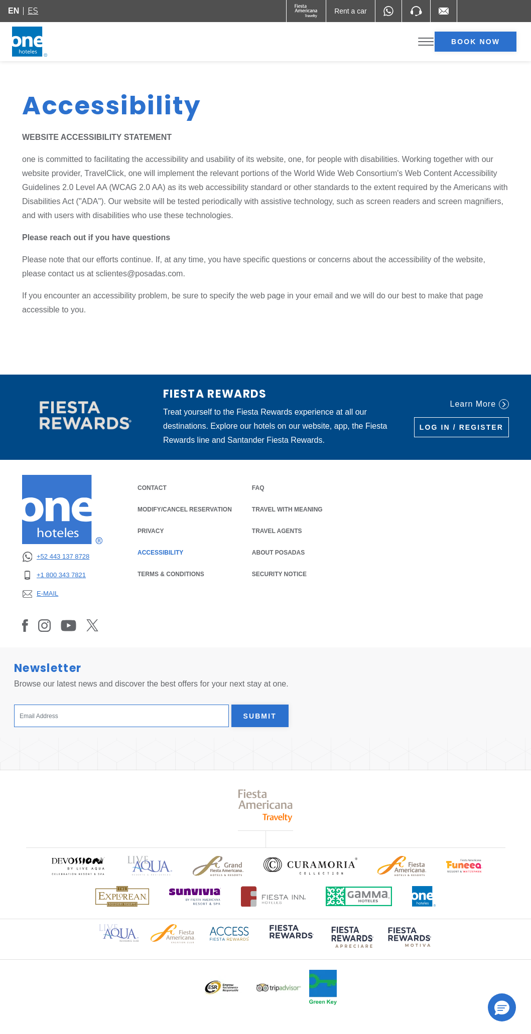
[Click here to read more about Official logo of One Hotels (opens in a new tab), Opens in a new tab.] (424, 896)
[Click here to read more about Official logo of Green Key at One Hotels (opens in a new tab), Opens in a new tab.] (323, 987)
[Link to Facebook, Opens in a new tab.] (25, 625)
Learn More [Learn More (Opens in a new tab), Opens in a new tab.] (479, 404)
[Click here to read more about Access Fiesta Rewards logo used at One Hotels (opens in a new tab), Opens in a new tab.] (229, 933)
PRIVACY (151, 530)
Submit (260, 716)
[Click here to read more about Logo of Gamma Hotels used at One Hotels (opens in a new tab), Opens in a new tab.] (359, 896)
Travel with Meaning (287, 509)
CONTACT (152, 487)
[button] (502, 1007)
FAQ (258, 487)
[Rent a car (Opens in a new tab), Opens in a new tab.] (350, 11)
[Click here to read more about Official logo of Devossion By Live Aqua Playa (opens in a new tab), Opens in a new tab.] (77, 865)
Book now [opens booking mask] (475, 42)
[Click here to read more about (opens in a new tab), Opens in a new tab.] (290, 939)
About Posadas (278, 552)
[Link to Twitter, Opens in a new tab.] (92, 625)
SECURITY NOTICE (279, 574)
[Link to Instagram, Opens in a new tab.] (44, 625)
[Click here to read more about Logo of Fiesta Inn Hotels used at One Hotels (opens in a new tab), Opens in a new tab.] (273, 896)
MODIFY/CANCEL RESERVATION (185, 509)
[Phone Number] (416, 11)
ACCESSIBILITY (160, 552)
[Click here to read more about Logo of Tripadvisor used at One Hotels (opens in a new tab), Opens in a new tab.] (278, 987)
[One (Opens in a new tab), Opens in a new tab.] (306, 11)
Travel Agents (277, 531)
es (33, 11)
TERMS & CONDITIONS (171, 574)
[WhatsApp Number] (388, 11)
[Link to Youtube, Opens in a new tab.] (68, 625)
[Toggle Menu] (426, 42)
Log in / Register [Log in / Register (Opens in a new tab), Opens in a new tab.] (461, 427)
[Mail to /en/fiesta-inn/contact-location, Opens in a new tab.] (444, 11)
